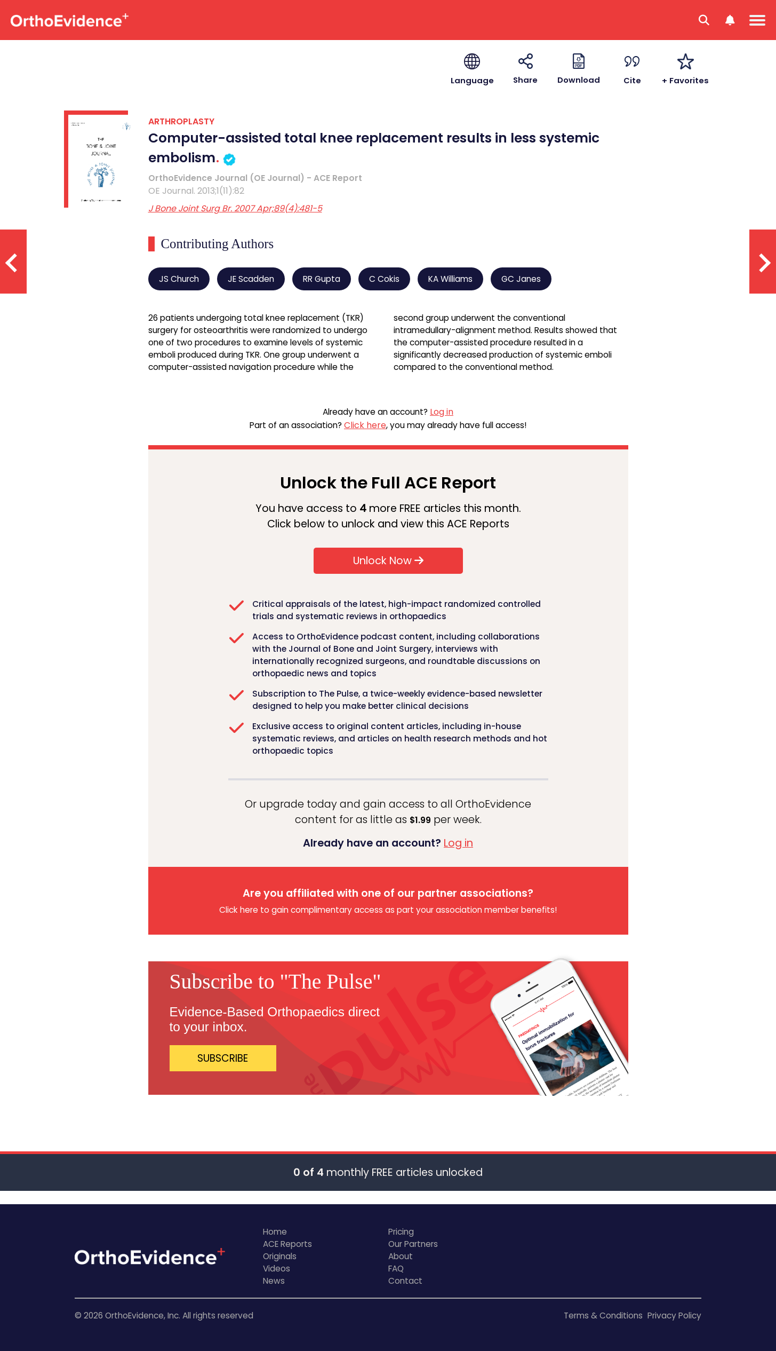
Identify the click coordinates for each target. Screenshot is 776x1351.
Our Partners (413, 1244)
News (274, 1280)
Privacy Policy (674, 1315)
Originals (280, 1256)
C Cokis (384, 279)
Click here (365, 425)
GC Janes (521, 279)
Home (275, 1231)
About (400, 1256)
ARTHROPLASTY (181, 121)
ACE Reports (287, 1244)
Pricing (401, 1231)
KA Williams (450, 279)
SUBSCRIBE (222, 1058)
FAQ (396, 1268)
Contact (405, 1280)
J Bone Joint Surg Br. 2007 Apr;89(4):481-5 (235, 208)
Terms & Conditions (603, 1315)
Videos (276, 1268)
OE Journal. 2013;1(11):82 (196, 191)
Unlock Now (388, 561)
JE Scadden (251, 279)
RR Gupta (321, 279)
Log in (441, 412)
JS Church (179, 279)
